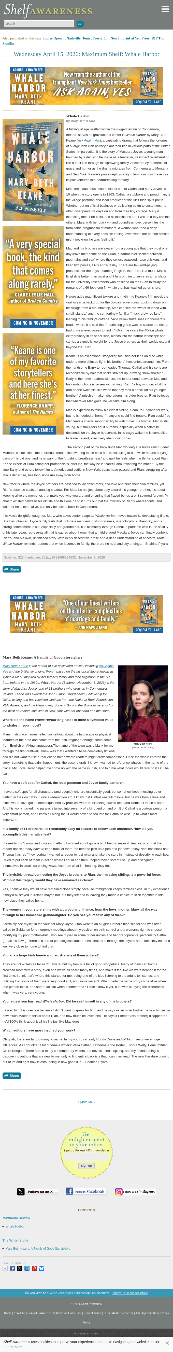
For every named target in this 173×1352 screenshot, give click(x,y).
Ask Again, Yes (89, 140)
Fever (50, 671)
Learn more (13, 1347)
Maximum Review (16, 1218)
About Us (19, 1313)
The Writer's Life (15, 1240)
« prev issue (86, 1102)
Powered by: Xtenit (86, 1333)
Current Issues (92, 1313)
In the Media (111, 1313)
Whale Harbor (15, 1226)
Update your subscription (130, 1293)
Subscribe (127, 1313)
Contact (32, 1313)
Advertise (45, 1313)
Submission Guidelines (67, 1313)
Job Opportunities (146, 1313)
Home (7, 1313)
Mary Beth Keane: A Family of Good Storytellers (38, 1248)
